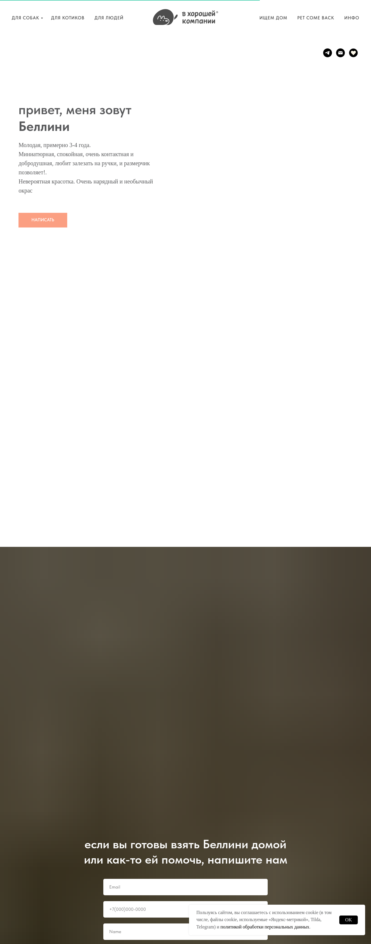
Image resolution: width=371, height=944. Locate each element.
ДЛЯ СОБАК (25, 18)
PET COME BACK (315, 18)
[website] (353, 52)
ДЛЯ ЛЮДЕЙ (109, 18)
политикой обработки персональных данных (264, 926)
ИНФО (351, 18)
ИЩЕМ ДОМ (273, 18)
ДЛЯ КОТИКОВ (68, 18)
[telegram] (327, 52)
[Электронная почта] (340, 52)
